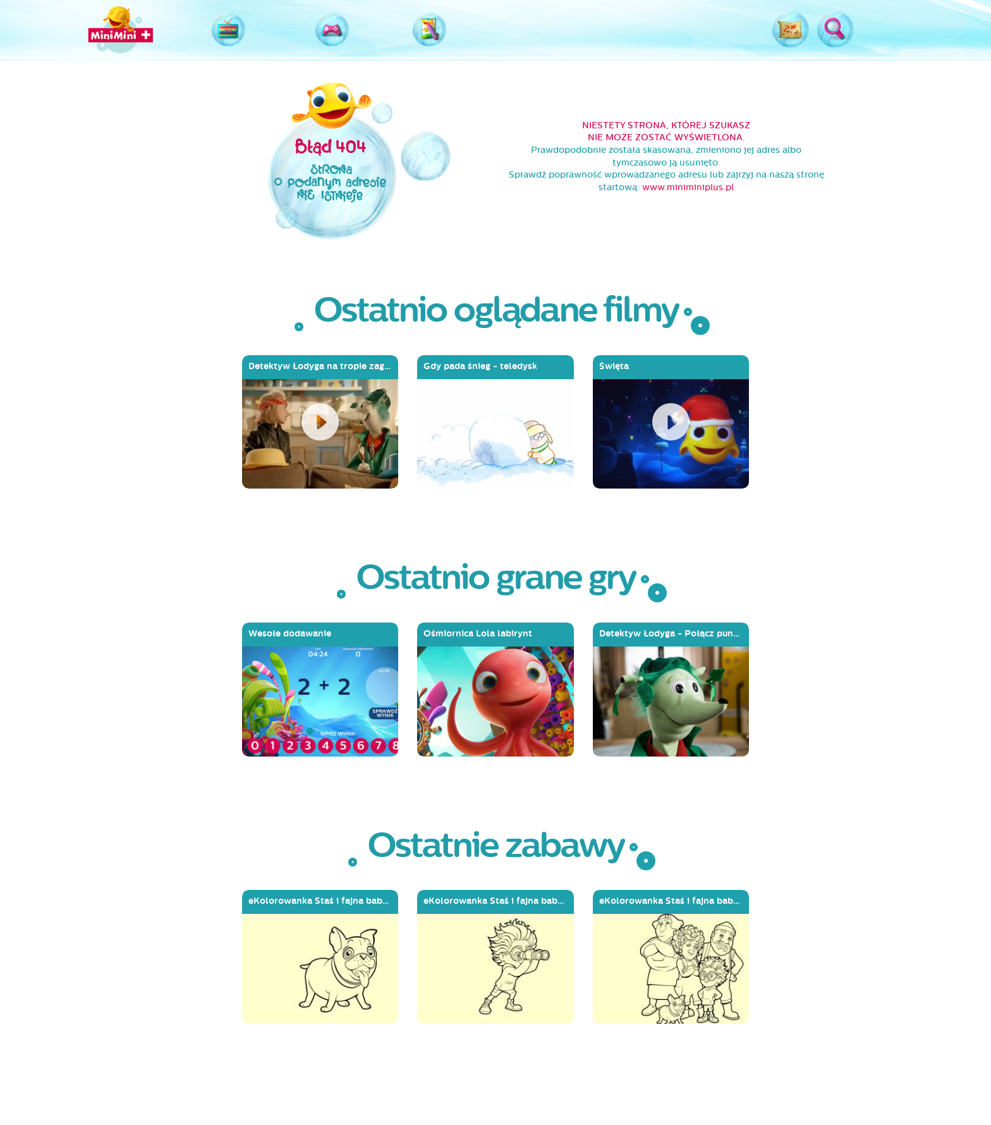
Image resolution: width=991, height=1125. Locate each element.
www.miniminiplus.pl (688, 187)
